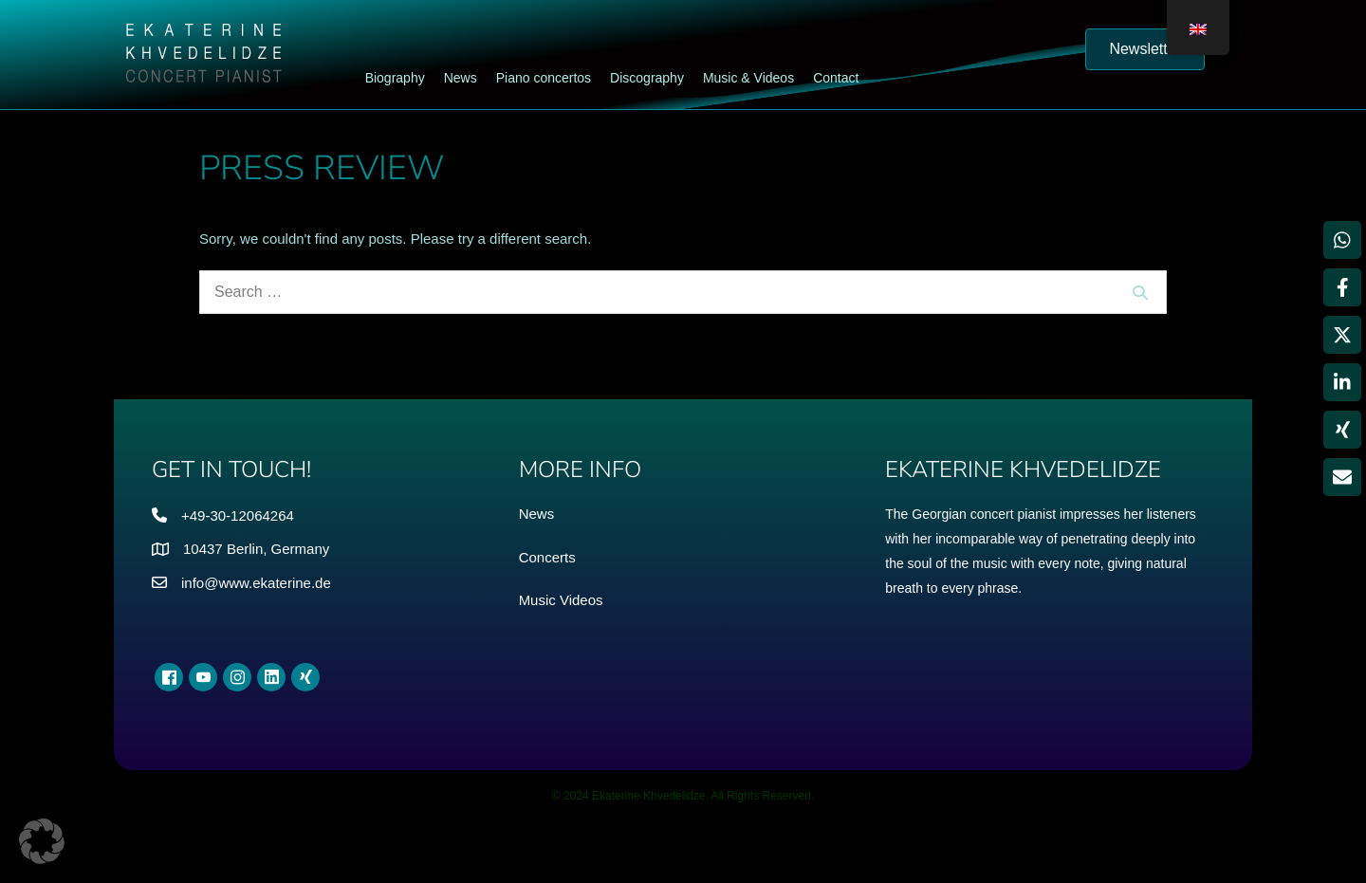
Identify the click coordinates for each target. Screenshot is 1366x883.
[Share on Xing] (1342, 430)
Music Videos (561, 600)
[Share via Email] (1342, 477)
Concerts (547, 557)
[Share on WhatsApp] (1342, 240)
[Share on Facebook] (1342, 287)
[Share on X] (1342, 335)
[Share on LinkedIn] (1342, 382)
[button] (41, 841)
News (537, 514)
